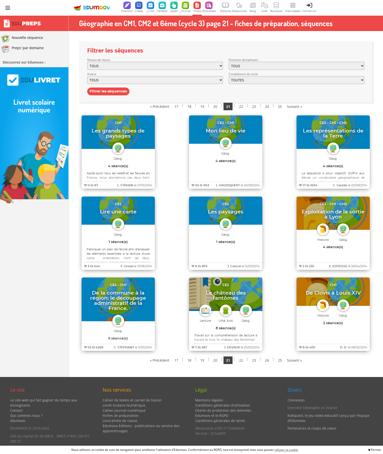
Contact (16, 410)
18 (189, 106)
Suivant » (294, 106)
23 (254, 106)
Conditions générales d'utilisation (222, 405)
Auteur (91, 74)
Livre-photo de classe (120, 420)
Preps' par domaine (22, 49)
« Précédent (159, 106)
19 (202, 106)
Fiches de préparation (120, 415)
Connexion (296, 400)
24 (267, 106)
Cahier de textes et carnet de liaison (132, 400)
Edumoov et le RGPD (211, 415)
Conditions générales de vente (220, 420)
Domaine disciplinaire (243, 60)
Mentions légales (209, 400)
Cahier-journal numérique (124, 410)
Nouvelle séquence (22, 39)
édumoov (17, 420)
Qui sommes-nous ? (26, 415)
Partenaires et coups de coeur (312, 428)
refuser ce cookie (286, 450)
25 (280, 106)
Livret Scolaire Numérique (124, 405)
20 (215, 106)
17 (176, 106)
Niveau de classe (98, 60)
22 (241, 106)
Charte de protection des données (223, 410)
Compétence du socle (243, 74)
